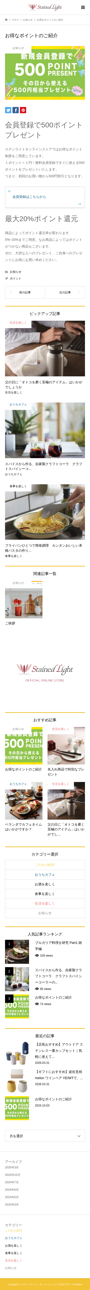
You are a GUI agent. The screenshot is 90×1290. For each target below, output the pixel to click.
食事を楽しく (45, 894)
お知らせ (15, 271)
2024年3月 (12, 1204)
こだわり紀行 (45, 865)
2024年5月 (12, 1197)
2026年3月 (12, 1167)
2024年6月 (12, 1189)
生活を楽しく (45, 903)
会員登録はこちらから (29, 197)
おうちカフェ (45, 874)
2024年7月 (12, 1182)
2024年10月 (12, 1175)
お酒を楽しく (45, 884)
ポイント (15, 278)
